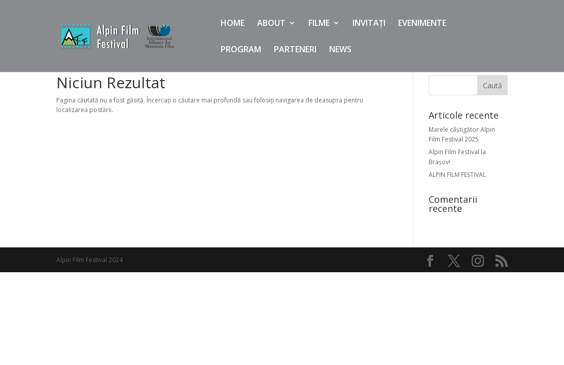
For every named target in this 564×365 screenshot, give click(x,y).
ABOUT (271, 23)
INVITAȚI (368, 23)
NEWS (340, 50)
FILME (319, 23)
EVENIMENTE (422, 23)
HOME (232, 23)
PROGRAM (241, 50)
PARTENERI (295, 50)
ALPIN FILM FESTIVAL (457, 174)
